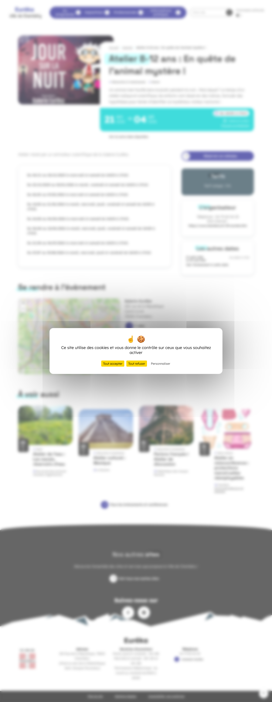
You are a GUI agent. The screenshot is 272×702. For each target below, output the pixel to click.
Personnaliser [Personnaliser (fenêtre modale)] (160, 363)
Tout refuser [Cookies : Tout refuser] (136, 363)
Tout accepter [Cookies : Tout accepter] (112, 363)
